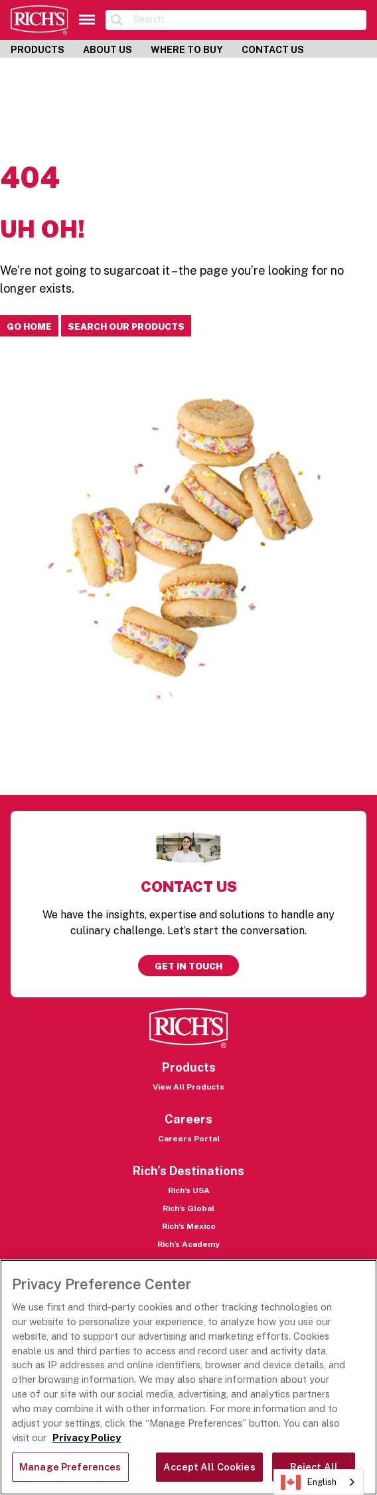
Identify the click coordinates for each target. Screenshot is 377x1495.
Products (37, 49)
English (309, 1482)
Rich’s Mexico (189, 1226)
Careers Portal (189, 1138)
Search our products (126, 326)
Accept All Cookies (209, 1466)
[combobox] (318, 1482)
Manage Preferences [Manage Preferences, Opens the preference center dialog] (70, 1466)
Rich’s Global (188, 1208)
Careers (188, 1119)
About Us (107, 49)
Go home (29, 326)
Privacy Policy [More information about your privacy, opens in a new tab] (86, 1437)
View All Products (188, 1087)
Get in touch (188, 966)
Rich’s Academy (188, 1244)
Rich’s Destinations (188, 1171)
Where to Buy (187, 49)
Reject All (314, 1466)
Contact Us (273, 49)
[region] (188, 1377)
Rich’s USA (189, 1190)
